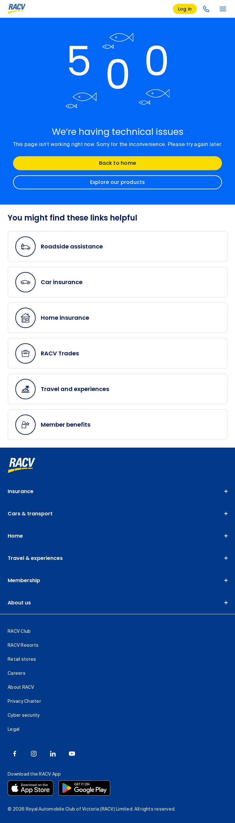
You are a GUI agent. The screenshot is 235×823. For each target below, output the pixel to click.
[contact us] (206, 9)
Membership (24, 580)
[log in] (185, 9)
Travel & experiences (35, 558)
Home (15, 536)
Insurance (20, 491)
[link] (21, 465)
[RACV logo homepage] (17, 9)
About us (19, 602)
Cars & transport (30, 513)
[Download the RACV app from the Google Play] (84, 788)
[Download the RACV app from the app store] (30, 788)
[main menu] (223, 9)
